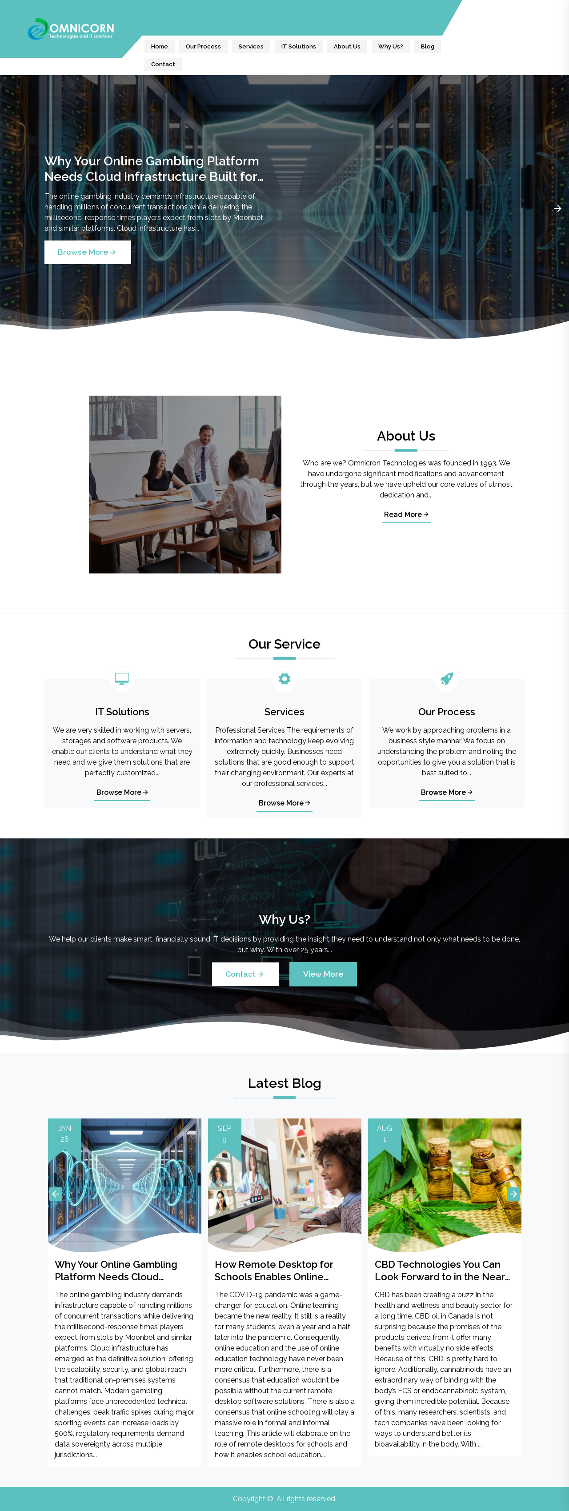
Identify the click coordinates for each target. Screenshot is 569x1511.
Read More (406, 514)
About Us (347, 46)
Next (558, 208)
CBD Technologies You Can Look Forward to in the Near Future (440, 1270)
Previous (55, 1194)
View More (323, 973)
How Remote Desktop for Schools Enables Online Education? (274, 1270)
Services (251, 46)
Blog (427, 46)
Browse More (88, 252)
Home (159, 46)
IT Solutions (298, 46)
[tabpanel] (284, 208)
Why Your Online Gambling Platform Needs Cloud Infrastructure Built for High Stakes (151, 169)
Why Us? (390, 46)
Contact (163, 64)
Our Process (203, 46)
